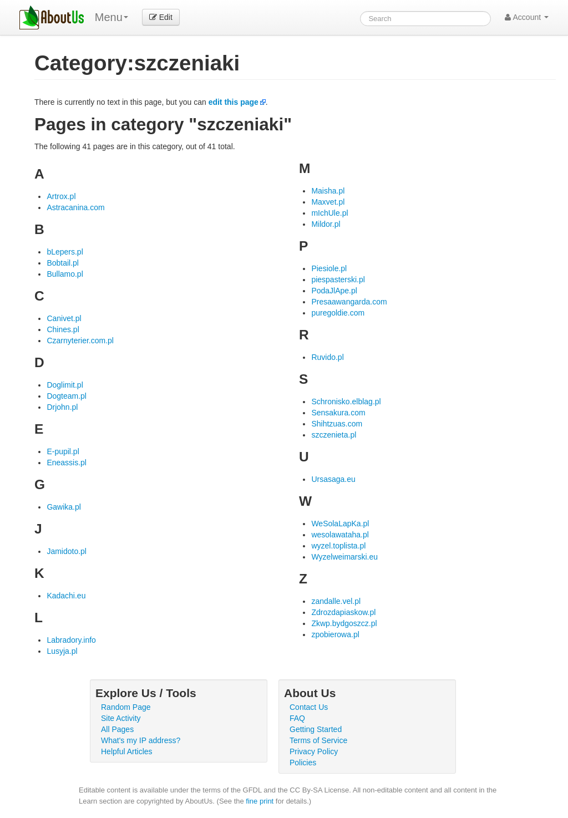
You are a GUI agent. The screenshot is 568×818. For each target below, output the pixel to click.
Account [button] (527, 17)
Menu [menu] (111, 17)
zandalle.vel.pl (336, 601)
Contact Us (309, 707)
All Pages (117, 729)
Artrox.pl (61, 196)
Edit (161, 17)
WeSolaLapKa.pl (340, 523)
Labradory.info (71, 640)
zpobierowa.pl (335, 634)
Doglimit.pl (65, 384)
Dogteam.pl (67, 396)
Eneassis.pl (67, 462)
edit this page (233, 102)
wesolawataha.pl (340, 534)
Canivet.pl (64, 318)
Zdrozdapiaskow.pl (343, 612)
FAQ (297, 718)
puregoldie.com (337, 312)
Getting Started (316, 729)
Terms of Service (318, 740)
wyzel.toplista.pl (338, 545)
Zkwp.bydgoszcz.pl (344, 623)
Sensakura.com (338, 412)
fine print (259, 801)
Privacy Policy (314, 751)
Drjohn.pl (62, 407)
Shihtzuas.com (336, 423)
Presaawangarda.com (349, 301)
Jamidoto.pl (67, 551)
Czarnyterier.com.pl (80, 340)
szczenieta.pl (333, 434)
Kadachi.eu (66, 595)
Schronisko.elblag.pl (346, 401)
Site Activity (121, 718)
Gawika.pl (63, 506)
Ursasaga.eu (333, 479)
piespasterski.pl (338, 279)
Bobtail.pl (63, 262)
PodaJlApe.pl (334, 290)
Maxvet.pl (327, 201)
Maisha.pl (327, 190)
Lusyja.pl (62, 651)
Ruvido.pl (327, 357)
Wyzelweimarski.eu (344, 556)
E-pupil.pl (63, 451)
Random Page (126, 707)
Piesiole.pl (329, 268)
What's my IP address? (140, 740)
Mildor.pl (325, 224)
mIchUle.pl (329, 213)
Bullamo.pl (65, 274)
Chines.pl (63, 329)
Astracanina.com (75, 207)
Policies (303, 762)
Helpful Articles (127, 751)
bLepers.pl (65, 251)
